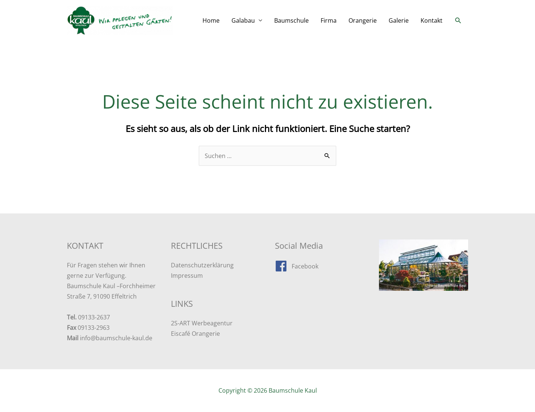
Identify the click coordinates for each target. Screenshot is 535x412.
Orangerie (362, 20)
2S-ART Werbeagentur (202, 323)
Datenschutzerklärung (202, 265)
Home (211, 20)
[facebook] (296, 266)
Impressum (187, 275)
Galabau (243, 20)
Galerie (399, 20)
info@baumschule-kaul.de (116, 338)
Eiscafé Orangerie (195, 333)
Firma (329, 20)
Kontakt (431, 20)
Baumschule (291, 20)
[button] (458, 21)
